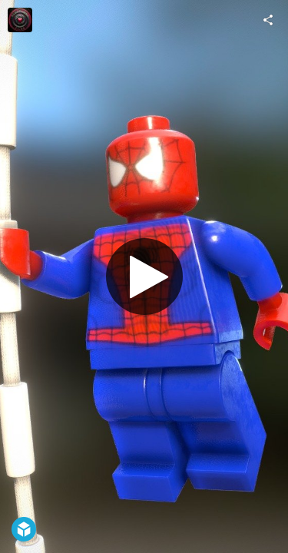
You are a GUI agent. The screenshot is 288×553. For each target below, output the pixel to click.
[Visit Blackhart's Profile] (20, 20)
